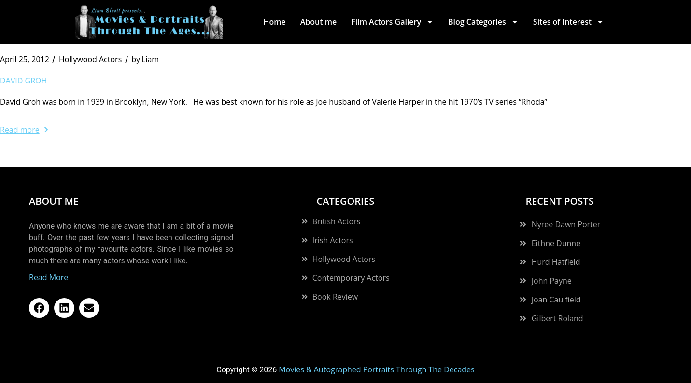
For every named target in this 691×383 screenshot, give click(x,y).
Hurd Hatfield (556, 262)
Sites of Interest (568, 21)
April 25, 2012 (24, 59)
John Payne (552, 281)
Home (274, 21)
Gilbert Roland (557, 318)
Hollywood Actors (90, 59)
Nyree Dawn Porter (566, 224)
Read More (48, 277)
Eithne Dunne (556, 243)
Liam (145, 59)
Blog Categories (483, 21)
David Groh (23, 80)
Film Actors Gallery (392, 21)
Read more (24, 129)
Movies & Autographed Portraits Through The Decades (377, 369)
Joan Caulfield (556, 299)
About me (318, 21)
